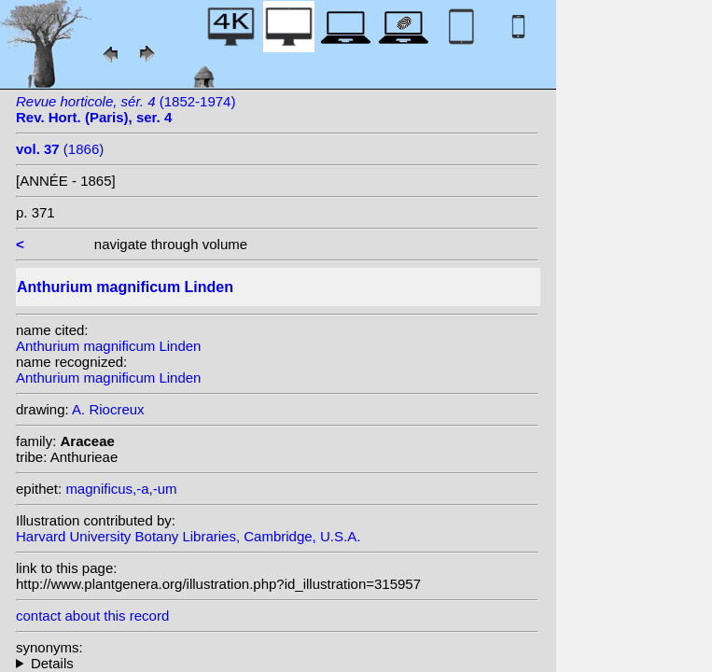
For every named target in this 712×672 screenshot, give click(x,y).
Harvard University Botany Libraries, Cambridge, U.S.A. (188, 536)
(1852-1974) (125, 109)
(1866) (60, 149)
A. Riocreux (108, 409)
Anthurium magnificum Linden (108, 346)
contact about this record (92, 615)
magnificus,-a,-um (120, 489)
